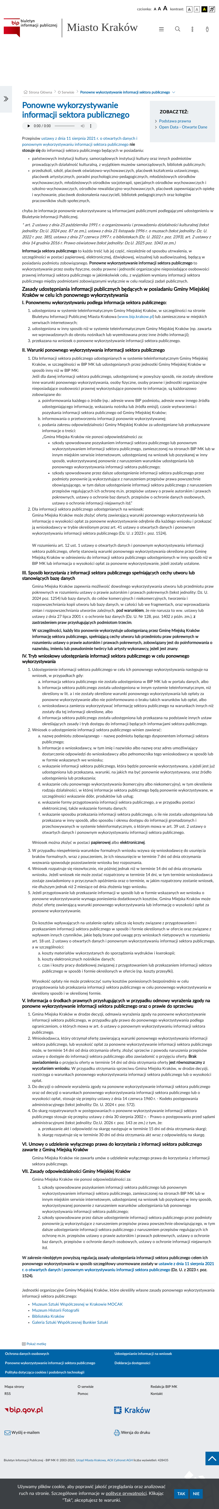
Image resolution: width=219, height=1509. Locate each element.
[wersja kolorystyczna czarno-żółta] (204, 9)
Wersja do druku (132, 1433)
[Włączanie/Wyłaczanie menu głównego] (161, 29)
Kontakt (157, 1394)
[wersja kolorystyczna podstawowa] (189, 9)
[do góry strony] (212, 1458)
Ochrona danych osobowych (27, 1354)
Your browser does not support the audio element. (59, 126)
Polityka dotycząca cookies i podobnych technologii (44, 1372)
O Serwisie (66, 92)
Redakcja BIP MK (164, 1387)
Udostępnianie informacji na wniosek (143, 1354)
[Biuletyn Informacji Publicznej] (55, 1413)
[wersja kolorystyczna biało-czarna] (197, 9)
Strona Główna (40, 92)
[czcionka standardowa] (155, 9)
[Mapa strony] (193, 30)
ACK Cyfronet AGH (120, 1460)
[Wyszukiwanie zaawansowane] (177, 29)
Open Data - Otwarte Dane (183, 127)
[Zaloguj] (208, 30)
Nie (196, 1494)
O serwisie (85, 1387)
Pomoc (83, 1394)
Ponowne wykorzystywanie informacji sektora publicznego (125, 92)
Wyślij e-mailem (22, 1433)
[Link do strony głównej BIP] (77, 28)
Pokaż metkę (36, 1344)
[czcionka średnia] (159, 9)
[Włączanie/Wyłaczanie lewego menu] (6, 99)
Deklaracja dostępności (132, 1363)
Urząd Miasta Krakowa (91, 1460)
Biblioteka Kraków (48, 1316)
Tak (181, 1494)
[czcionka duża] (166, 8)
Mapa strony (14, 1387)
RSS (8, 1394)
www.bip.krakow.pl (136, 317)
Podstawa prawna (175, 121)
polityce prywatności (126, 1493)
